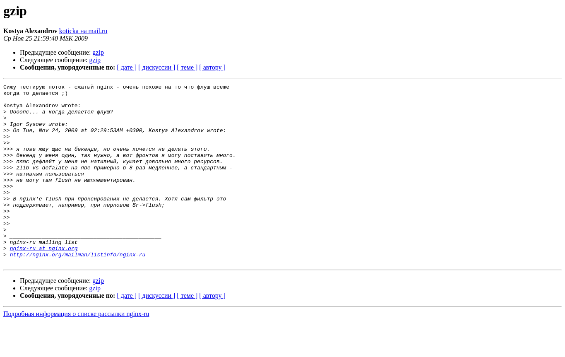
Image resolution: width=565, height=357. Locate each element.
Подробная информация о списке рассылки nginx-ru (76, 349)
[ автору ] (212, 67)
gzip (98, 52)
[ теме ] (187, 67)
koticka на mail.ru (83, 30)
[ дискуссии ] (156, 67)
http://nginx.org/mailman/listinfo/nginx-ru (78, 289)
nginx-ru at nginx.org (44, 281)
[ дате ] (127, 67)
